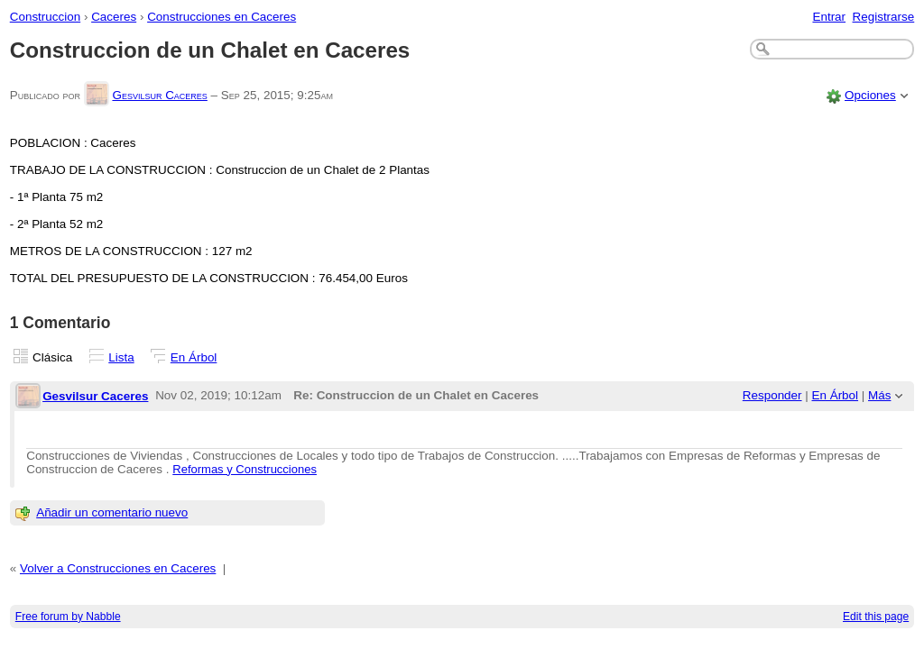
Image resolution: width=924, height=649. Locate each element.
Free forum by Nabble (68, 616)
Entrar (828, 16)
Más (879, 395)
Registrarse (884, 16)
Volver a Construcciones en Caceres (118, 568)
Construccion (45, 16)
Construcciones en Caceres (221, 16)
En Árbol (194, 357)
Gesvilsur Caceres (159, 95)
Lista (121, 357)
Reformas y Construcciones (244, 469)
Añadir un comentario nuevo (112, 512)
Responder (772, 395)
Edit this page (876, 616)
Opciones (870, 95)
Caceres (113, 16)
